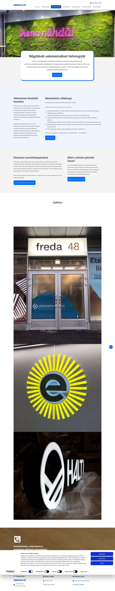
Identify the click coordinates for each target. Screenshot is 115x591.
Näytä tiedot (83, 588)
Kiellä (101, 579)
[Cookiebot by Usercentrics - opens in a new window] (10, 588)
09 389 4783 (96, 3)
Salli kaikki (102, 570)
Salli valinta (102, 575)
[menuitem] (37, 6)
